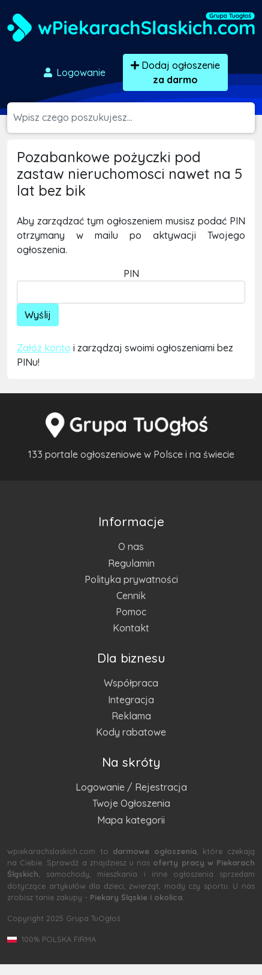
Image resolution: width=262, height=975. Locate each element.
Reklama (131, 716)
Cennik (131, 596)
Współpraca (131, 683)
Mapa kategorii (131, 820)
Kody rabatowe (131, 732)
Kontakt (131, 628)
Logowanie (74, 72)
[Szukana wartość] (134, 117)
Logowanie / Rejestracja (131, 787)
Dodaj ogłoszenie (175, 72)
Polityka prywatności (131, 579)
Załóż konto (44, 348)
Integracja (131, 700)
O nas (131, 546)
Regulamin (131, 563)
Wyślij (38, 315)
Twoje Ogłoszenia (131, 803)
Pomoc (131, 612)
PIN (131, 274)
